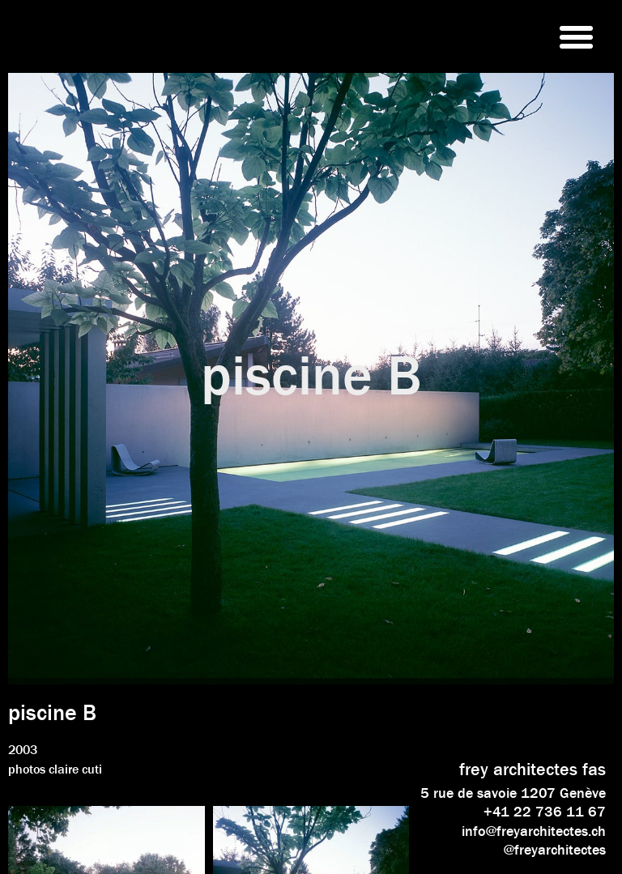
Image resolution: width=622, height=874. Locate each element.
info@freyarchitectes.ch (534, 831)
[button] (575, 36)
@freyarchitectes (555, 850)
